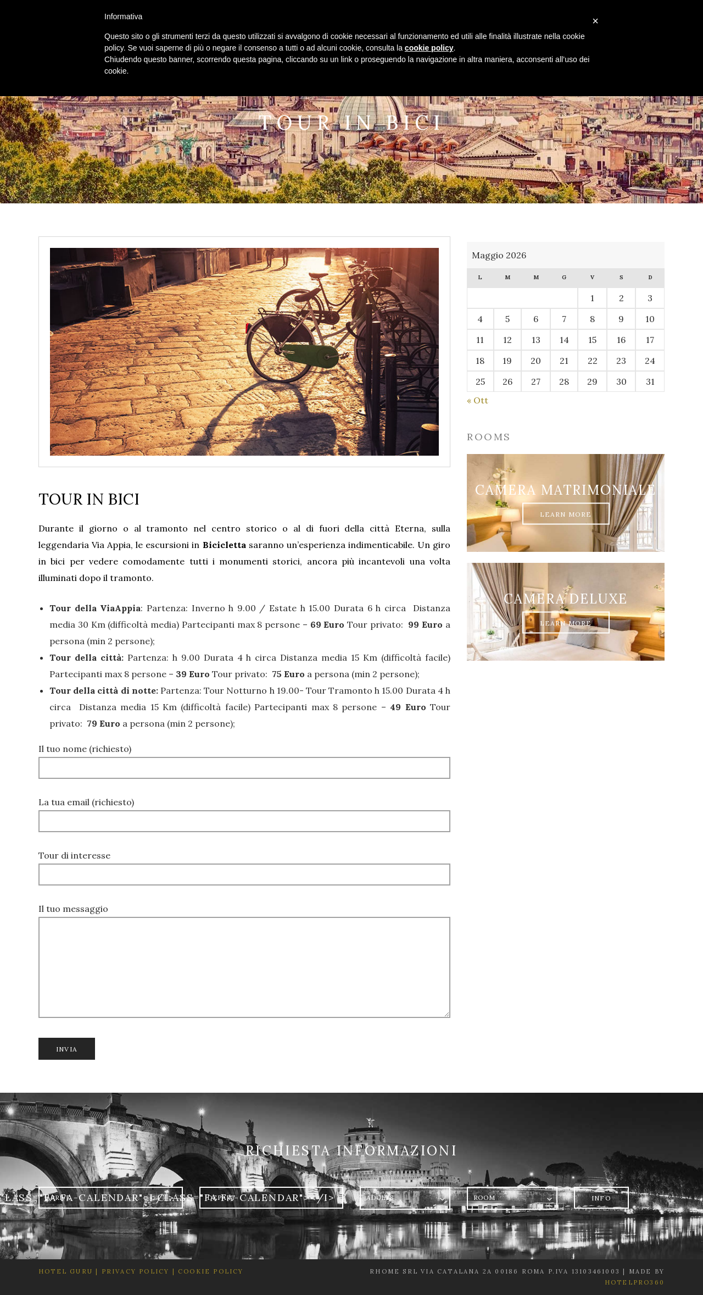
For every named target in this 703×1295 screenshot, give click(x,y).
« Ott (477, 400)
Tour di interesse (244, 864)
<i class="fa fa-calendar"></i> (239, 1197)
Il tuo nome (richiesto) (244, 758)
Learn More (566, 514)
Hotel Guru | (68, 1271)
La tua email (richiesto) (244, 811)
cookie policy (429, 47)
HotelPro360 (635, 1282)
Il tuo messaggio (244, 968)
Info (601, 1198)
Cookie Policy (211, 1271)
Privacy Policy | (136, 1271)
